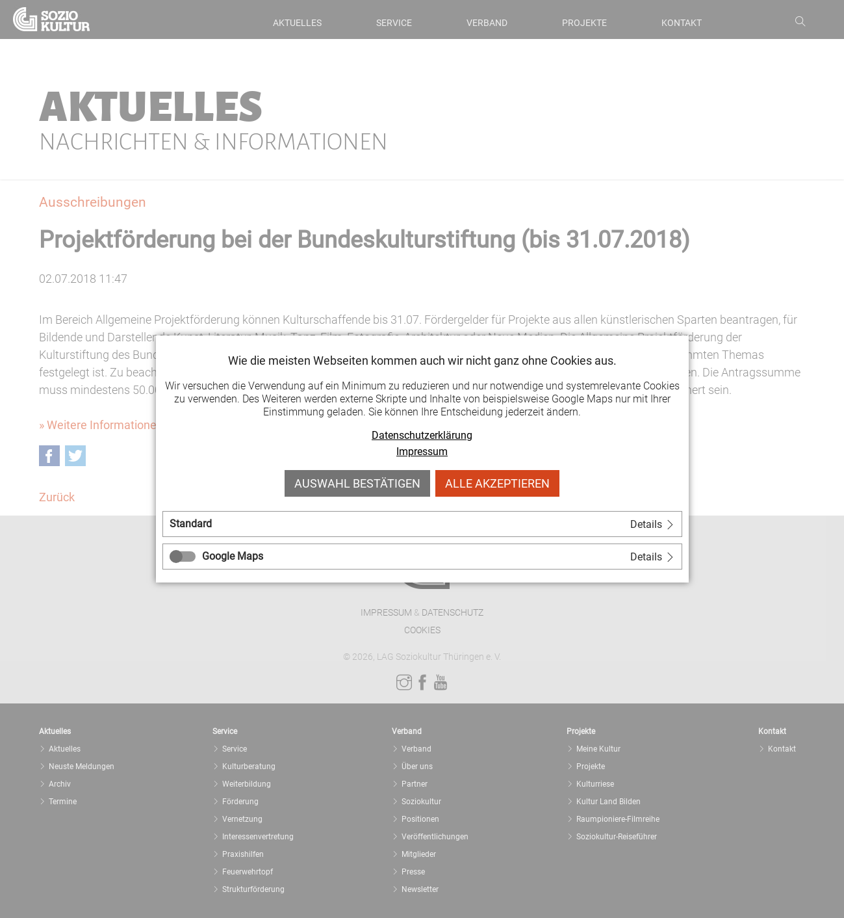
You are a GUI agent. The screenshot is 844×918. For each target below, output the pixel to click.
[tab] (422, 524)
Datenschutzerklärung (422, 435)
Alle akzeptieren (497, 483)
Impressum (422, 451)
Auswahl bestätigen (357, 483)
